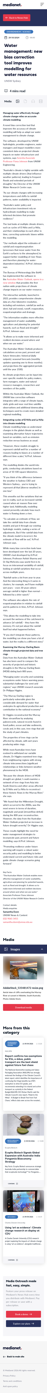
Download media (23, 1007)
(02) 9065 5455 (10, 918)
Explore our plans (23, 1323)
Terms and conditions (12, 1380)
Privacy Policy (9, 1375)
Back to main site (13, 1357)
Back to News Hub (17, 17)
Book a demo (23, 1314)
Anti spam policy (10, 1386)
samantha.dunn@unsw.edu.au (17, 921)
